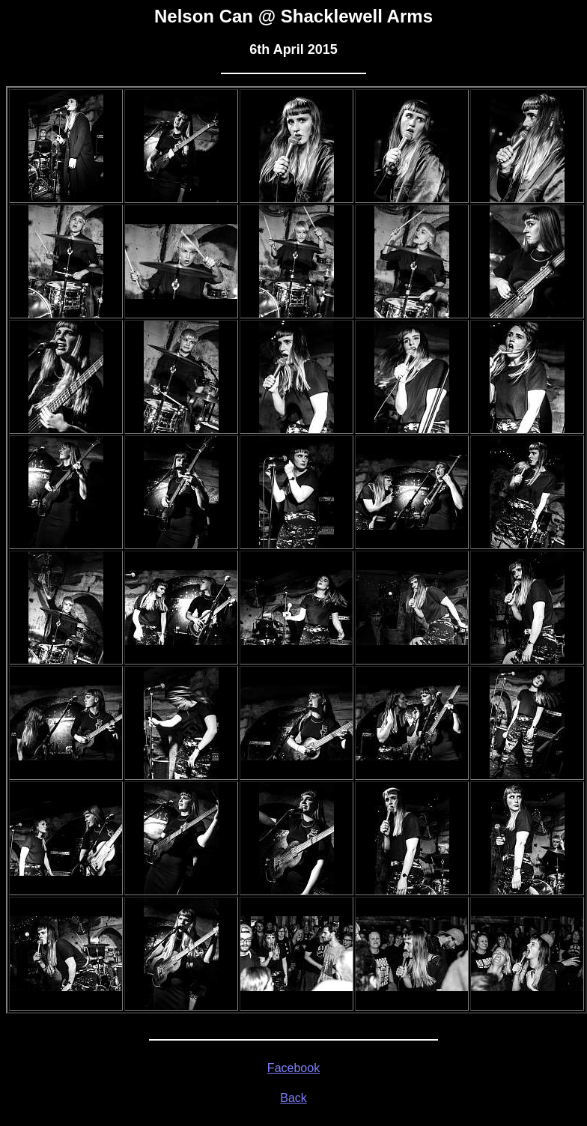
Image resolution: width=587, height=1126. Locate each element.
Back (293, 1098)
